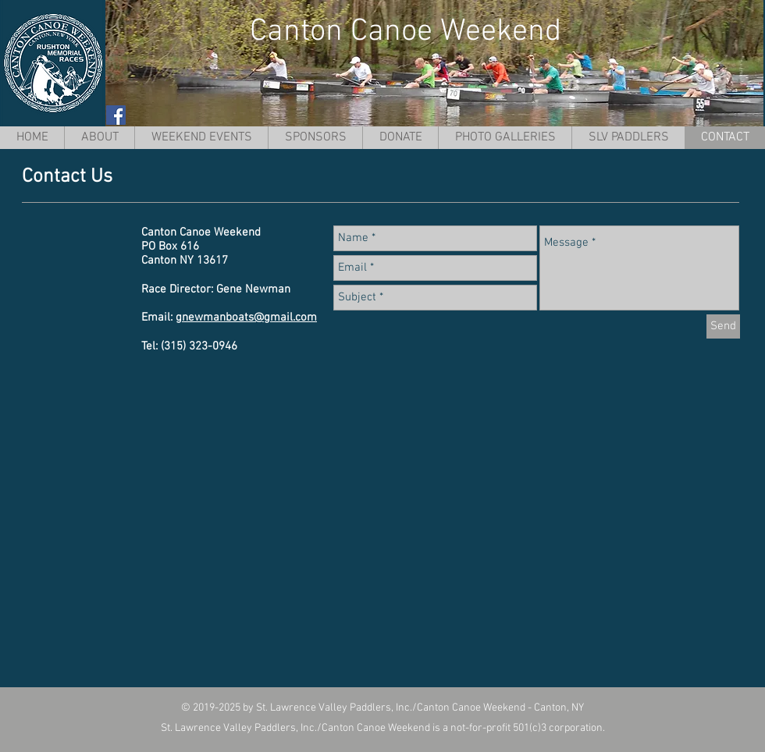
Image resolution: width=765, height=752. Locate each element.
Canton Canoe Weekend (405, 32)
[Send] (723, 326)
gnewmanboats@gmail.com (246, 317)
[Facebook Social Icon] (116, 115)
